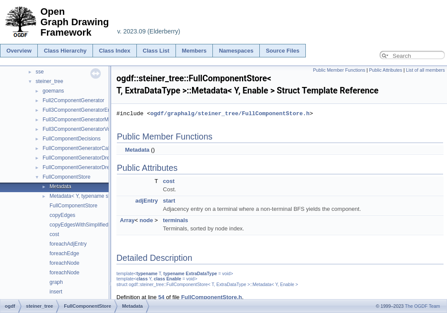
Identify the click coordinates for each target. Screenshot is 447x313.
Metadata (60, 186)
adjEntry (146, 200)
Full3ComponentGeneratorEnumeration (88, 110)
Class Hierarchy (65, 50)
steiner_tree (49, 81)
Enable (173, 278)
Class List (156, 50)
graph (56, 282)
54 (161, 297)
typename (147, 273)
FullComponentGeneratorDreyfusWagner (90, 158)
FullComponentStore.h (211, 297)
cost (54, 234)
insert (56, 292)
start (169, 200)
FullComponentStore (66, 177)
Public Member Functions (339, 70)
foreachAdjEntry (68, 244)
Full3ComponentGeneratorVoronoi (82, 129)
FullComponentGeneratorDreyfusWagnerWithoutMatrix (106, 167)
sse (40, 72)
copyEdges (62, 215)
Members (194, 50)
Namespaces (236, 50)
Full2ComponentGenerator (73, 100)
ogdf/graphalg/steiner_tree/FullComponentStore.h (230, 113)
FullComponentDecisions (71, 139)
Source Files (282, 50)
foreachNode (64, 263)
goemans (53, 91)
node (146, 220)
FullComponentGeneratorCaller (79, 148)
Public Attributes (385, 70)
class (142, 278)
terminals (175, 220)
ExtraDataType (201, 273)
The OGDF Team (422, 306)
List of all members (425, 70)
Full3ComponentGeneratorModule (82, 120)
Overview (19, 50)
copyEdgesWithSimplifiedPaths (86, 225)
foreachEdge (64, 253)
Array (127, 220)
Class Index (114, 50)
